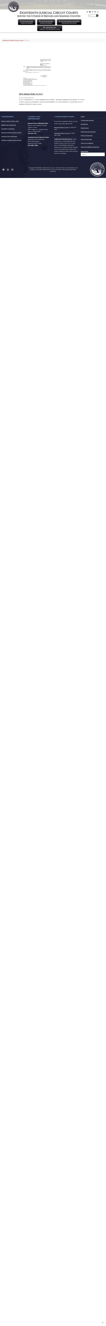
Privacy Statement (87, 135)
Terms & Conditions (87, 143)
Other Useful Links (86, 139)
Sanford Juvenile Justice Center (11, 140)
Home (83, 116)
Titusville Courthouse (8, 129)
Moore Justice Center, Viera (10, 121)
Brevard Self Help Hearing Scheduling (26, 22)
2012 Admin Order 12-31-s (31, 94)
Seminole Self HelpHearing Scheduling (46, 22)
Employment (85, 128)
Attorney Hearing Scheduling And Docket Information (69, 22)
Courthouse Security (87, 120)
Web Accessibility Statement (90, 147)
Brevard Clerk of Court (61, 127)
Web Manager (30, 97)
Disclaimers (84, 124)
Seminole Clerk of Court (61, 133)
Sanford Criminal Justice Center (11, 132)
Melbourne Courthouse (8, 125)
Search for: (84, 151)
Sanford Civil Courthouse (9, 136)
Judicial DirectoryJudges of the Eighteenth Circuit (49, 28)
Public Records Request (88, 132)
